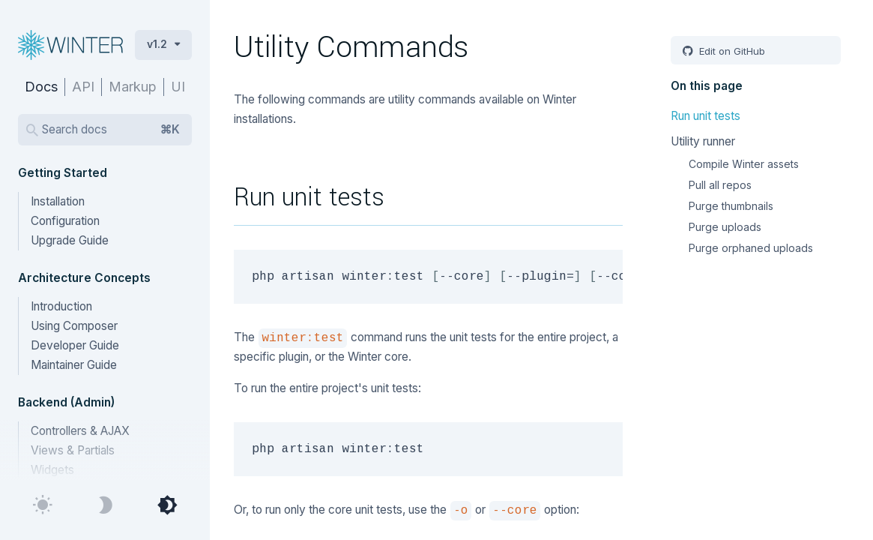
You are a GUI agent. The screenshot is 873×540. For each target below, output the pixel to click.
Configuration (65, 221)
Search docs (111, 130)
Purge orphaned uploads (751, 248)
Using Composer (74, 326)
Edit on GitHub (730, 51)
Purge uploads (725, 226)
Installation (58, 201)
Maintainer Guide (74, 365)
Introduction (61, 306)
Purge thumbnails (731, 206)
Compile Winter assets (744, 164)
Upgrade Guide (70, 240)
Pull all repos (720, 184)
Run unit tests (705, 116)
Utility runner (703, 141)
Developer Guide (75, 345)
